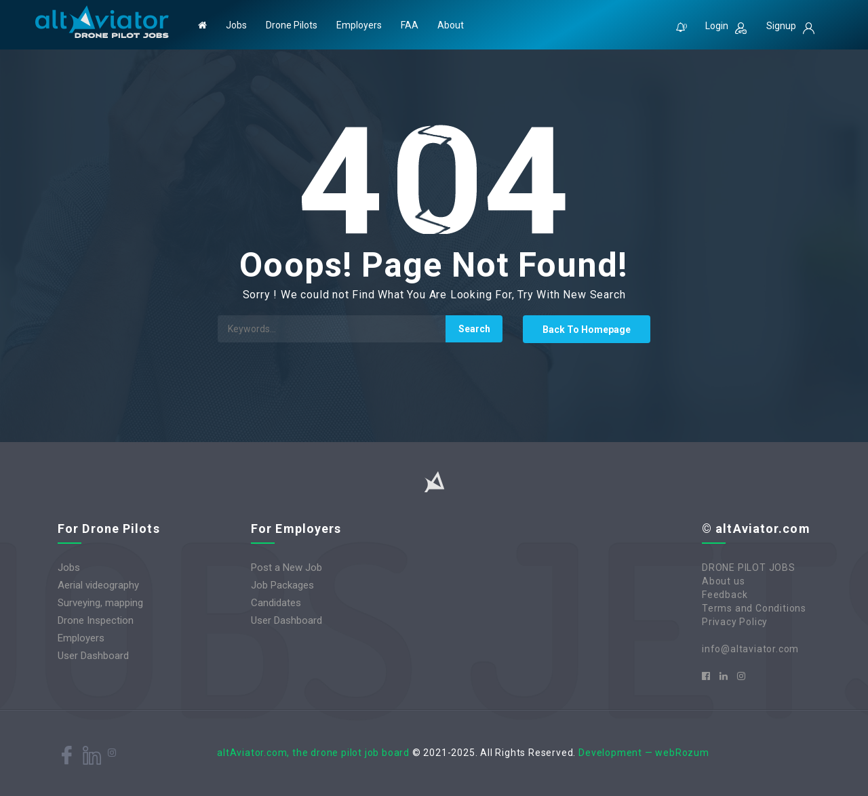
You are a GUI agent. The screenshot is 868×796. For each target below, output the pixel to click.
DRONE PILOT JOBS (748, 567)
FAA (409, 25)
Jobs (236, 25)
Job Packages (282, 585)
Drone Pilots (291, 25)
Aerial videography (98, 585)
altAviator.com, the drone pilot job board (313, 752)
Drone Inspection (96, 620)
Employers (359, 25)
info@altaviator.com (750, 648)
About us (723, 581)
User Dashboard (93, 656)
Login (726, 27)
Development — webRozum (643, 752)
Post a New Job (286, 567)
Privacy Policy (735, 621)
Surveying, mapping (100, 603)
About (450, 25)
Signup (790, 27)
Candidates (276, 603)
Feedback (724, 594)
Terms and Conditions (754, 608)
